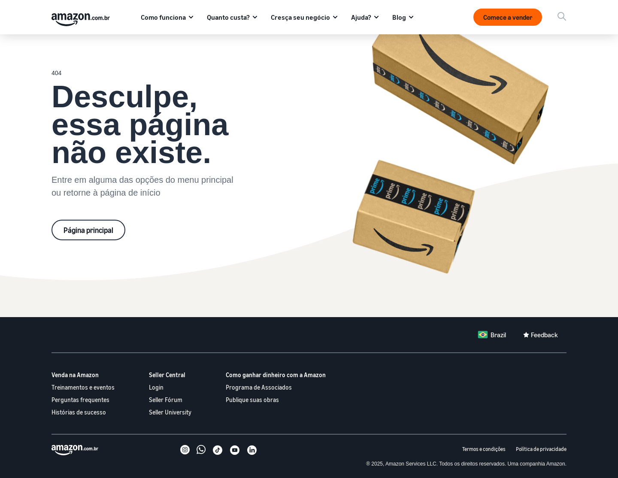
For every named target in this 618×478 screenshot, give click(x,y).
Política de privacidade (541, 449)
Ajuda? (361, 17)
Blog (399, 17)
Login (156, 387)
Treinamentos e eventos (83, 387)
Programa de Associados (259, 387)
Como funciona (163, 17)
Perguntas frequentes (80, 399)
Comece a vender (507, 17)
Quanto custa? (228, 17)
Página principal (88, 230)
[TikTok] (217, 451)
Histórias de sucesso (79, 412)
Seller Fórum (165, 399)
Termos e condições (484, 449)
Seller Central (167, 374)
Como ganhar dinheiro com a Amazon (276, 374)
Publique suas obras (252, 399)
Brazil (498, 334)
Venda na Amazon (75, 374)
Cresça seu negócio (300, 17)
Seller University (170, 412)
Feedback (544, 334)
